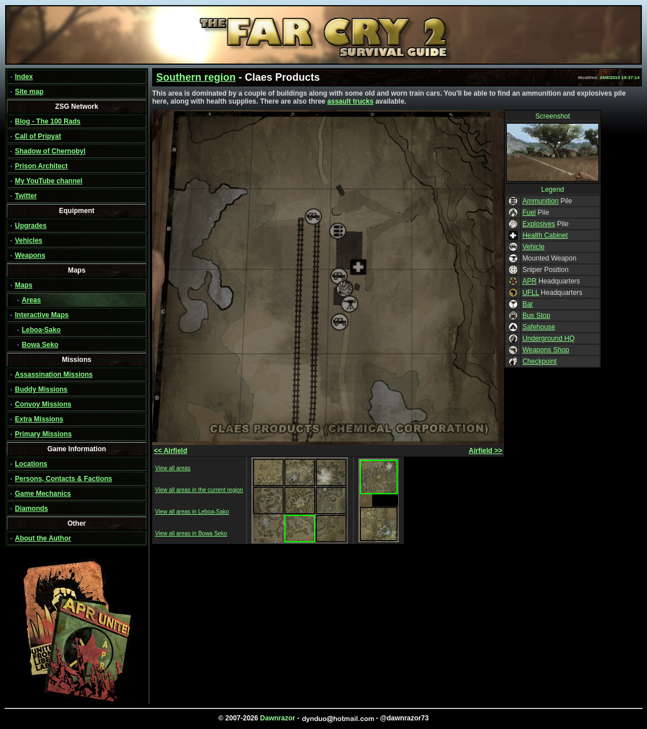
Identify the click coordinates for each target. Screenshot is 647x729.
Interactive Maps (42, 315)
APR (529, 281)
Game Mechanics (43, 494)
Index (24, 77)
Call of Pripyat (38, 136)
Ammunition (540, 201)
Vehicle (533, 247)
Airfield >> (485, 451)
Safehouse (538, 327)
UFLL (530, 293)
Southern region (196, 77)
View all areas (172, 468)
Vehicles (28, 241)
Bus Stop (536, 316)
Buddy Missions (41, 389)
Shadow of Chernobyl (50, 151)
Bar (527, 304)
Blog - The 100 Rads (48, 121)
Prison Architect (41, 166)
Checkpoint (539, 361)
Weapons (30, 255)
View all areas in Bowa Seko (191, 533)
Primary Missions (43, 434)
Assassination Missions (54, 375)
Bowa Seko (40, 345)
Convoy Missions (43, 404)
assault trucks (350, 101)
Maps (24, 285)
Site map (29, 92)
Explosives (538, 224)
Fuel (528, 212)
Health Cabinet (544, 235)
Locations (31, 464)
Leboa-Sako (41, 330)
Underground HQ (548, 338)
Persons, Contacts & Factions (63, 479)
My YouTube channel (48, 181)
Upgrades (30, 226)
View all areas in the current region (199, 490)
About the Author (43, 538)
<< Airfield (170, 451)
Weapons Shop (545, 350)
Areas (31, 300)
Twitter (26, 196)
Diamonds (31, 509)
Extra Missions (39, 419)
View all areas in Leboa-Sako (192, 512)
